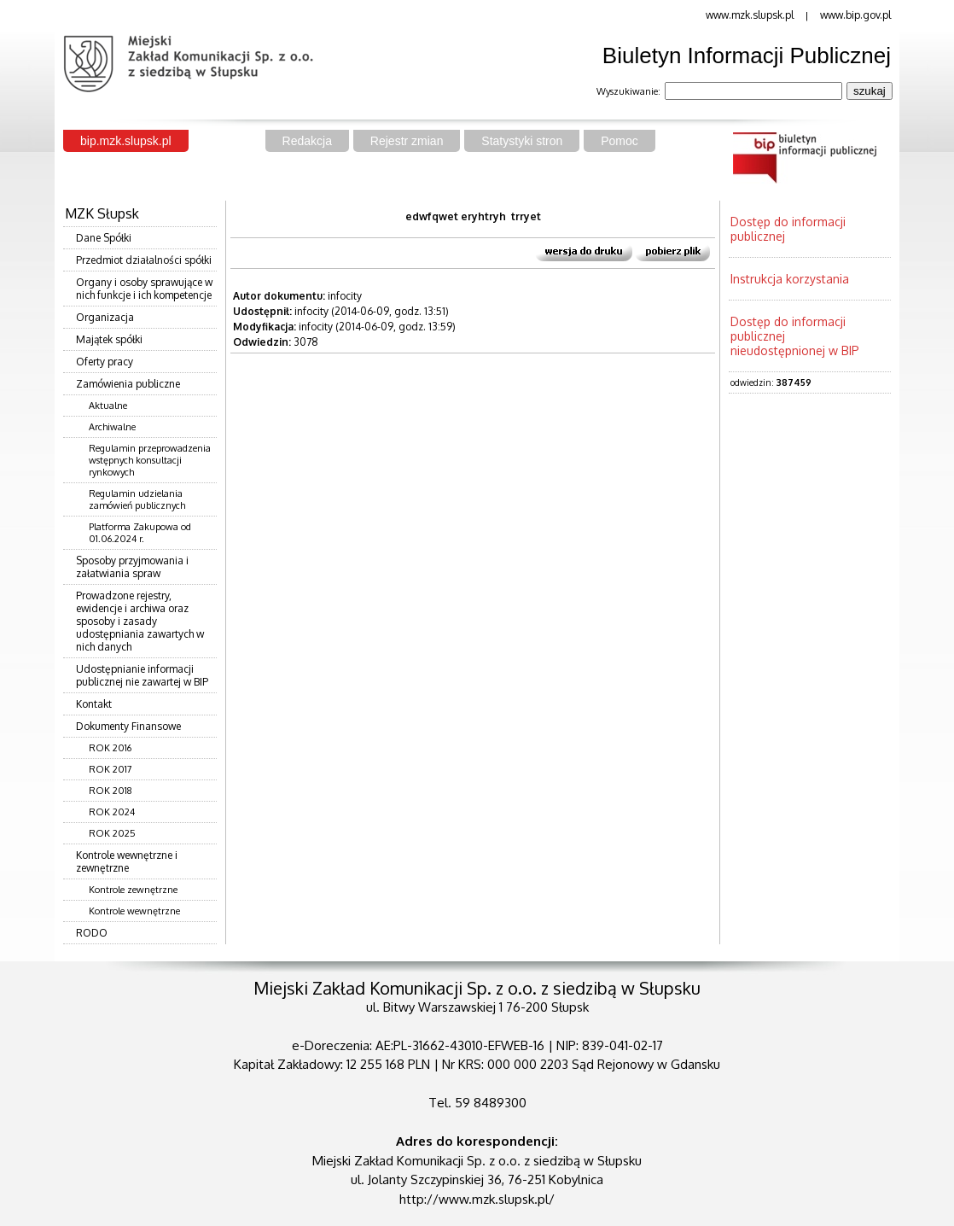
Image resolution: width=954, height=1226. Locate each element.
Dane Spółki (103, 237)
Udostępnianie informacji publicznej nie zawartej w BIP (142, 675)
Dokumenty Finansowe (128, 726)
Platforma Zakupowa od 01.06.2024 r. (140, 533)
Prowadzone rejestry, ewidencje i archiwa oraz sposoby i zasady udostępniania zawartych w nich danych (140, 621)
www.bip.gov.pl (855, 15)
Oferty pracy (104, 361)
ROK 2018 (110, 791)
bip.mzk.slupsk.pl (126, 141)
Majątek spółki (109, 339)
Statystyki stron (521, 141)
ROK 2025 (112, 833)
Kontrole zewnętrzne (133, 890)
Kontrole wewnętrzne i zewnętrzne (126, 861)
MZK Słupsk (102, 213)
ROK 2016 (110, 748)
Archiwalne (112, 427)
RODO (92, 932)
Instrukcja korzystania (789, 278)
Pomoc (619, 141)
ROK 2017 (110, 769)
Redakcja (307, 141)
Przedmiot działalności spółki (144, 260)
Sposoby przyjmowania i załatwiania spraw (132, 567)
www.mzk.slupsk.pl (750, 15)
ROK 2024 (112, 812)
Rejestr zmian (407, 141)
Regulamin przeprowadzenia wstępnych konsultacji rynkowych (150, 460)
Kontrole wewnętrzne (134, 911)
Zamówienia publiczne (128, 383)
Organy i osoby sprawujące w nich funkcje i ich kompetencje (144, 288)
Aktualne (108, 406)
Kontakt (94, 704)
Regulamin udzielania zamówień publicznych (137, 499)
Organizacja (105, 317)
